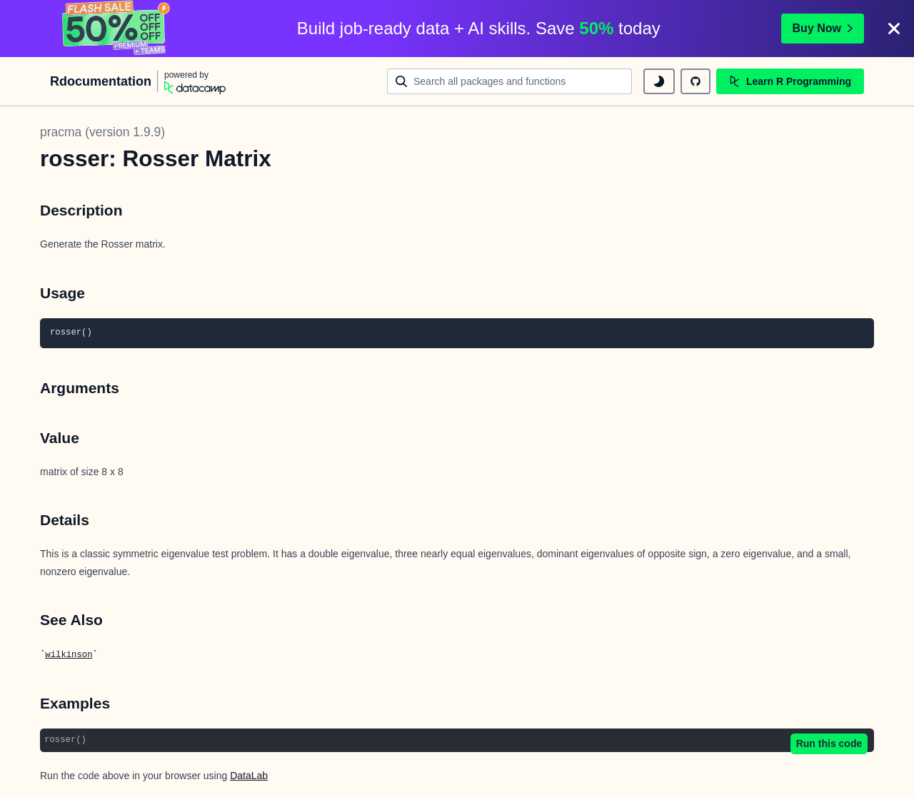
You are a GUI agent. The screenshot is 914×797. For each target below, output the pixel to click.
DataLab (249, 775)
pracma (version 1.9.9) (102, 132)
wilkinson (68, 655)
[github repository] (695, 81)
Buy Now (823, 28)
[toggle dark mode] (659, 81)
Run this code (829, 743)
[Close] (894, 28)
